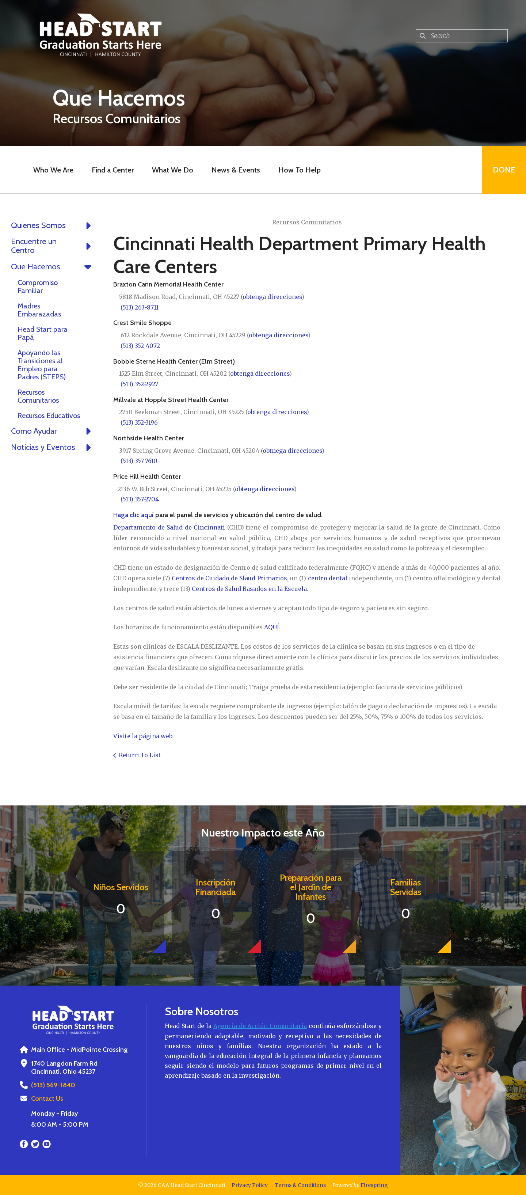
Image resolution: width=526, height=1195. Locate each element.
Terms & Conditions (300, 1185)
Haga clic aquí (133, 515)
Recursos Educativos (49, 415)
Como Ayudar (53, 431)
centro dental (327, 578)
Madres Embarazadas (39, 309)
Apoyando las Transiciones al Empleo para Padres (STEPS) (42, 364)
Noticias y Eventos (53, 447)
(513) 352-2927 (139, 384)
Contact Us (47, 1099)
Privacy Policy (250, 1185)
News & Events (235, 170)
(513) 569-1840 (53, 1085)
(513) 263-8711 (140, 307)
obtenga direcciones (272, 296)
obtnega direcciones (292, 450)
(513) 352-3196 (139, 422)
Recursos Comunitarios (38, 396)
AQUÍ (271, 627)
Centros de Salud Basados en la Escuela (249, 588)
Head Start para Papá (43, 333)
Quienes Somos (53, 225)
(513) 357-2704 (140, 499)
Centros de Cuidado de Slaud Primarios (229, 578)
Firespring (374, 1185)
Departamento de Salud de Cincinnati (169, 527)
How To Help (299, 170)
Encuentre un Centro (53, 246)
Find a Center (113, 170)
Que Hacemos (53, 267)
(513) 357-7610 (139, 460)
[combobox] (462, 35)
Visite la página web (142, 736)
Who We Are (53, 170)
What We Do (172, 170)
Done (504, 170)
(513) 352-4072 (140, 345)
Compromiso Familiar (38, 286)
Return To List (140, 755)
